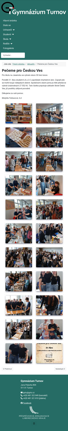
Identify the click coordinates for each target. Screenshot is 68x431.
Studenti (7, 34)
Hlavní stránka (10, 20)
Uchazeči (7, 30)
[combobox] (13, 55)
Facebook (27, 403)
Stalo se (7, 25)
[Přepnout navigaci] (34, 423)
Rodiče (6, 43)
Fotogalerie (8, 48)
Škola (5, 39)
